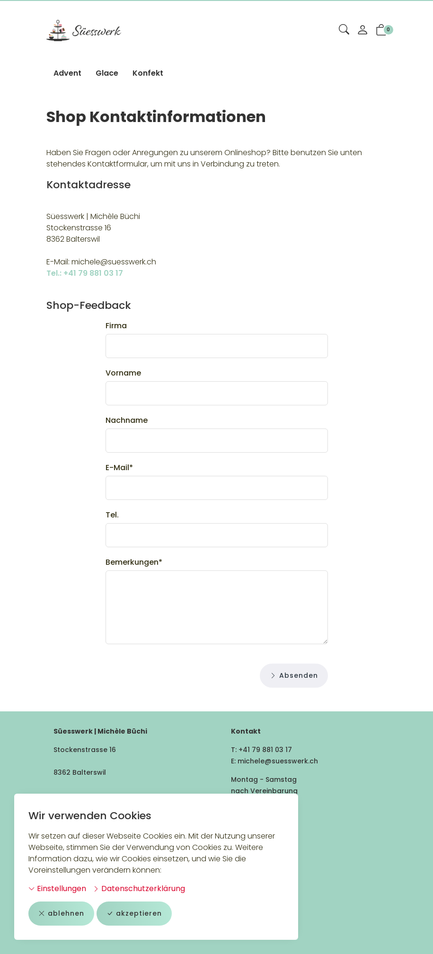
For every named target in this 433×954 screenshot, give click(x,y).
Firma (116, 325)
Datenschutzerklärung (139, 888)
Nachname (127, 420)
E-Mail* (119, 467)
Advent (67, 73)
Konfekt (148, 73)
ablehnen (61, 914)
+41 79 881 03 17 (265, 749)
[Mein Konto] (362, 31)
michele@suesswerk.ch (278, 761)
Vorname (123, 373)
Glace (107, 73)
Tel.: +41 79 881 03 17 (84, 273)
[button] (344, 30)
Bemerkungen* (134, 562)
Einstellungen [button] (57, 888)
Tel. (112, 514)
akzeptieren (134, 914)
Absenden (294, 676)
